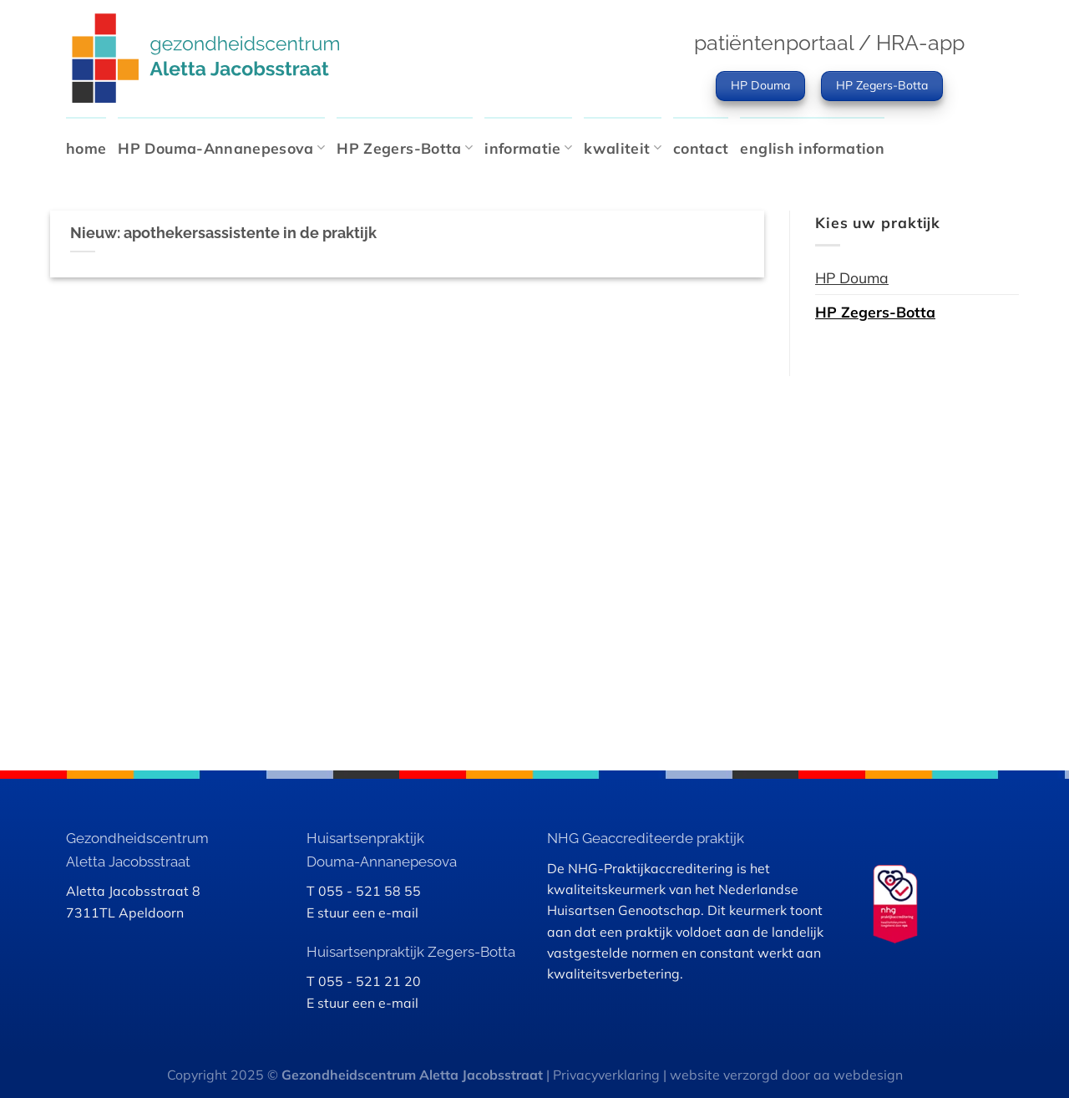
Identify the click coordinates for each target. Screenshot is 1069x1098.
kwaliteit (622, 148)
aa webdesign (858, 1074)
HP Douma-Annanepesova (221, 148)
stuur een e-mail (367, 912)
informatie (528, 148)
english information (812, 148)
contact (700, 148)
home (86, 148)
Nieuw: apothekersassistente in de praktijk (223, 232)
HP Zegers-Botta (405, 148)
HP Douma (852, 277)
